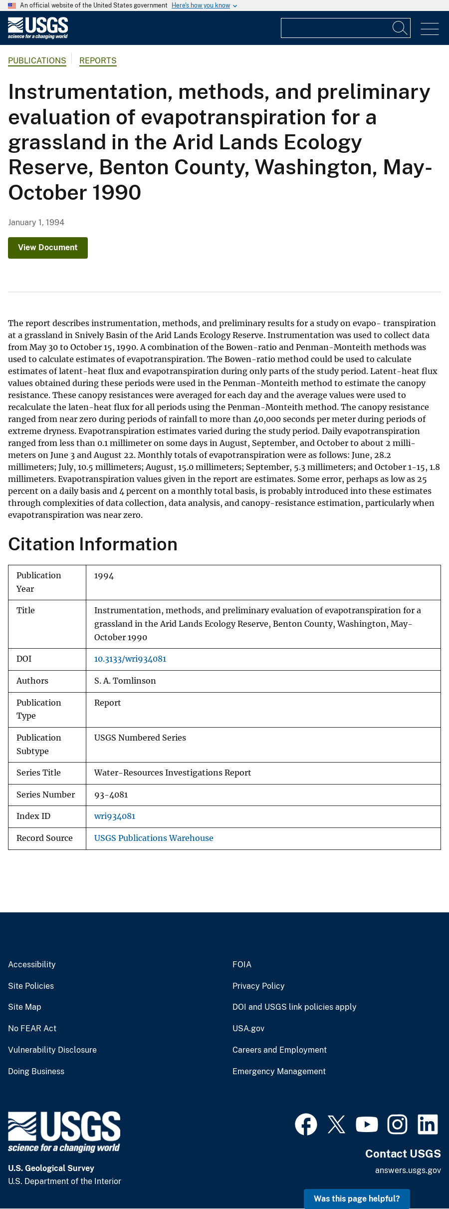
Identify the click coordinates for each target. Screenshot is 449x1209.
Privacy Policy (258, 986)
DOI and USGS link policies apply (294, 1007)
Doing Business (36, 1071)
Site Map (24, 1007)
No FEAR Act (32, 1028)
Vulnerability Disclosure (52, 1050)
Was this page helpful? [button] (357, 1199)
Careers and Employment (279, 1050)
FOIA (241, 964)
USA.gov (248, 1028)
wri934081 (114, 816)
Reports (98, 60)
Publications (37, 60)
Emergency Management (279, 1071)
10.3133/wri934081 (130, 659)
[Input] (346, 28)
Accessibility (32, 964)
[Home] (38, 36)
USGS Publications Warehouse (154, 838)
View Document (48, 247)
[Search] (401, 28)
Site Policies (31, 986)
